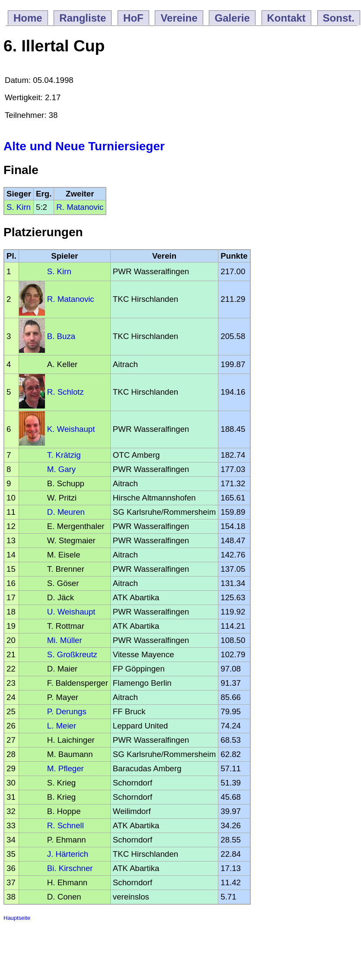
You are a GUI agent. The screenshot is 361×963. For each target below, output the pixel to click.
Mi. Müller (64, 640)
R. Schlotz (65, 391)
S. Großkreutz (72, 654)
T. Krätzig (64, 454)
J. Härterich (67, 853)
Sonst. (339, 18)
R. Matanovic (79, 207)
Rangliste (82, 18)
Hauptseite (16, 918)
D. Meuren (66, 511)
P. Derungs (66, 711)
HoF (133, 18)
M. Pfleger (65, 768)
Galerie (231, 18)
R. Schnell (65, 825)
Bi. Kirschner (70, 868)
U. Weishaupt (71, 611)
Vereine (178, 18)
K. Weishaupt (71, 429)
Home (27, 18)
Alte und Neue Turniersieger (84, 146)
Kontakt (286, 18)
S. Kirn (18, 207)
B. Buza (61, 336)
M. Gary (61, 469)
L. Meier (61, 725)
